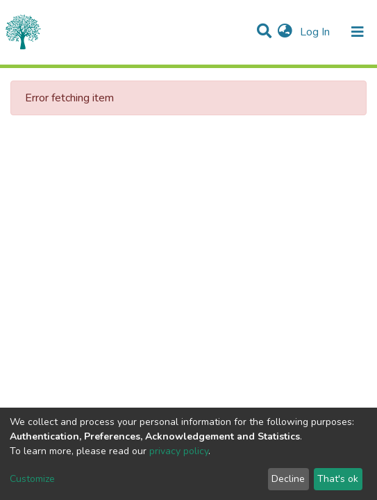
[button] (285, 32)
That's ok (337, 478)
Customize (32, 478)
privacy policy (178, 451)
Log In (316, 32)
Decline (288, 478)
